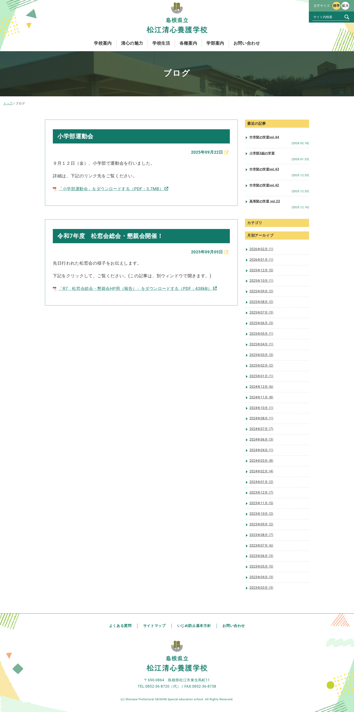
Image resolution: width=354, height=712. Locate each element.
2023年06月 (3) (261, 556)
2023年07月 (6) (261, 546)
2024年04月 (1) (261, 450)
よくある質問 (120, 626)
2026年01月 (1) (261, 260)
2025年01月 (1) (261, 376)
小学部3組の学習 (262, 153)
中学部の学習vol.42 (264, 185)
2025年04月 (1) (261, 344)
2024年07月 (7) (261, 429)
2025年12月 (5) (261, 270)
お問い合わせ (233, 626)
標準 (336, 5)
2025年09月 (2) (261, 291)
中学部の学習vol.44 (264, 137)
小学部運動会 (76, 136)
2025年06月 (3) (261, 323)
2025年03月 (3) (261, 355)
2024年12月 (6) (261, 387)
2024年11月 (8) (261, 397)
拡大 (345, 5)
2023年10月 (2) (261, 514)
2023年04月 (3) (261, 577)
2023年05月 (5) (261, 567)
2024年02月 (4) (261, 471)
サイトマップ (154, 626)
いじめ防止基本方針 (194, 626)
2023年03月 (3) (261, 588)
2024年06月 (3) (261, 440)
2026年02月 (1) (261, 249)
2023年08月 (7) (261, 535)
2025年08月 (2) (261, 302)
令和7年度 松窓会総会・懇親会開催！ (114, 236)
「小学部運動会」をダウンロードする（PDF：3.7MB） (111, 189)
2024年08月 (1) (261, 418)
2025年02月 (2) (261, 366)
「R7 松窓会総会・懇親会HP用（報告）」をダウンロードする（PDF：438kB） (136, 289)
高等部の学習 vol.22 (264, 201)
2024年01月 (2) (261, 482)
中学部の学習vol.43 (264, 169)
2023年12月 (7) (261, 493)
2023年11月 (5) (261, 503)
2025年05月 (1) (261, 334)
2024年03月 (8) (261, 461)
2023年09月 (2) (261, 524)
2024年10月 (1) (261, 408)
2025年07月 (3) (261, 312)
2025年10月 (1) (261, 281)
